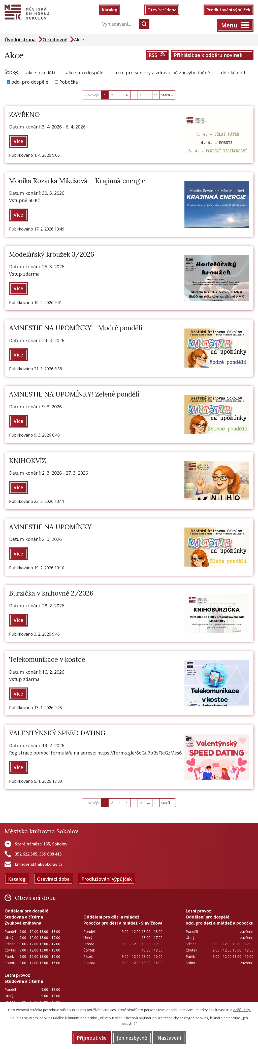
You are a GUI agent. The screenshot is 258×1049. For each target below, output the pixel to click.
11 (156, 95)
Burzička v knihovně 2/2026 (51, 594)
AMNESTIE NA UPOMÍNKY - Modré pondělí (75, 328)
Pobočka (68, 82)
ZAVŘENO (24, 114)
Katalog (110, 10)
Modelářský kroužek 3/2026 (51, 254)
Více (18, 141)
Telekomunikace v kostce (47, 660)
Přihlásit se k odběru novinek (212, 55)
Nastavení (169, 1037)
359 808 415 (50, 855)
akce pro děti (40, 73)
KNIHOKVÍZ (27, 461)
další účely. (242, 1009)
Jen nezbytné (132, 1037)
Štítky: (11, 72)
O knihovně (55, 40)
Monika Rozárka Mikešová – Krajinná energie (77, 181)
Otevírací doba (161, 10)
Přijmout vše (91, 1037)
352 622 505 (26, 855)
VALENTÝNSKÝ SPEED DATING (57, 734)
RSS (157, 55)
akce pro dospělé (84, 73)
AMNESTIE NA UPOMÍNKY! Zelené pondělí (74, 395)
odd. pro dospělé (29, 82)
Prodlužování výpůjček (228, 10)
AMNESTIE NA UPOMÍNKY (50, 527)
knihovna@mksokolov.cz (38, 865)
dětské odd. (233, 73)
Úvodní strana (20, 40)
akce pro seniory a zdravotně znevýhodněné (162, 73)
